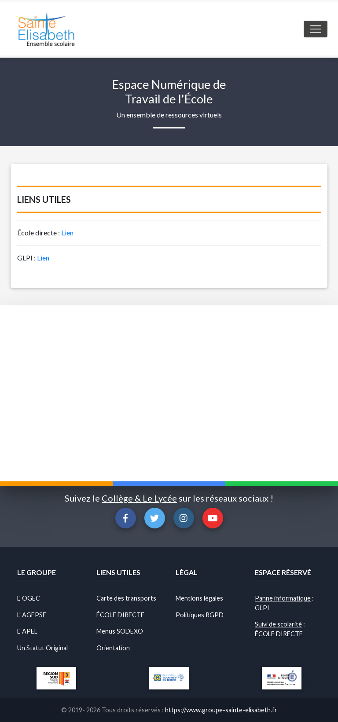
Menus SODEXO (119, 631)
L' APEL (27, 631)
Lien (67, 232)
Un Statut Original (42, 648)
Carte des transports (126, 598)
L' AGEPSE (31, 615)
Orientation (113, 648)
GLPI (262, 608)
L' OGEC (28, 598)
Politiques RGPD (200, 615)
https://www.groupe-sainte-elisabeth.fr (221, 710)
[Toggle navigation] (315, 29)
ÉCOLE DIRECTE (120, 615)
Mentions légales (199, 598)
